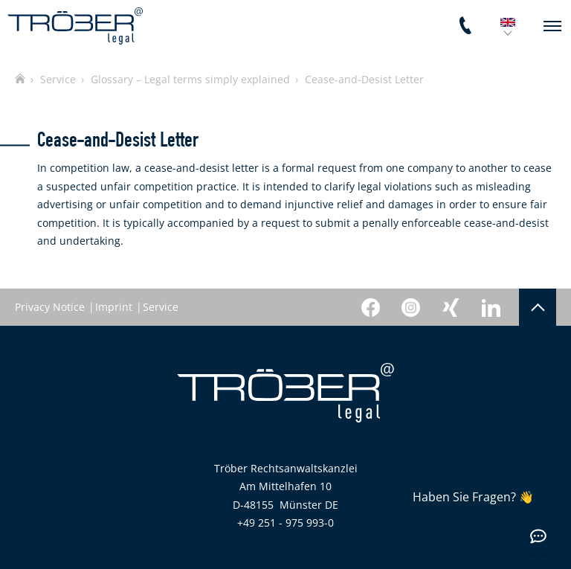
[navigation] (552, 26)
